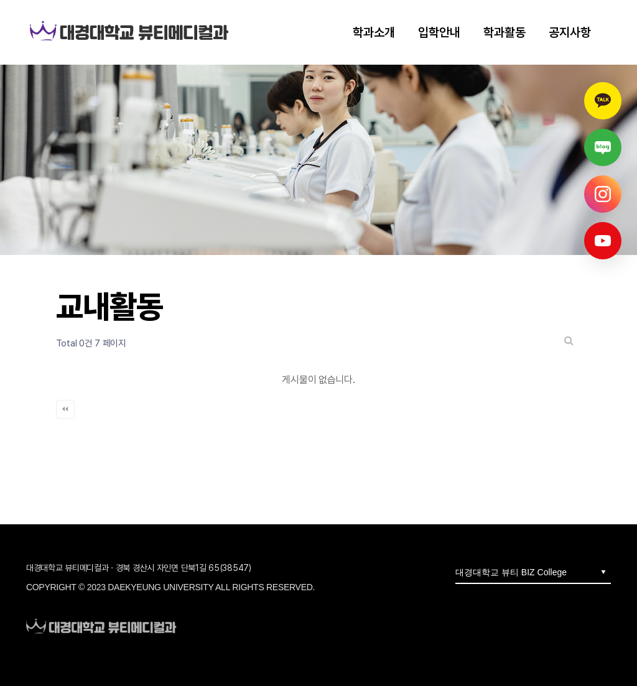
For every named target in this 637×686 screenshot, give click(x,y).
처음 (65, 409)
